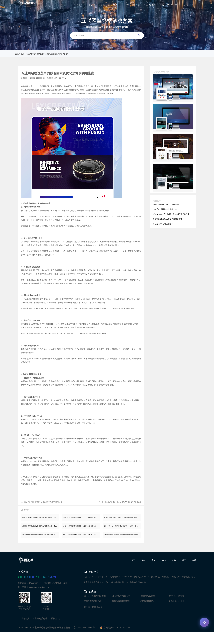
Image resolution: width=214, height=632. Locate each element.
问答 (127, 5)
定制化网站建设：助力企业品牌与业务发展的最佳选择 (123, 502)
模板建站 (55, 618)
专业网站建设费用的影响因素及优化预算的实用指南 (47, 54)
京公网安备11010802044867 (116, 627)
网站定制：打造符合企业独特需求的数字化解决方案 (45, 502)
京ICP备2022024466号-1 (85, 627)
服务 (91, 5)
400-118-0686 (26, 577)
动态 (115, 5)
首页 (78, 5)
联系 (151, 5)
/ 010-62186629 (46, 577)
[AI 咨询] (204, 622)
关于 (139, 5)
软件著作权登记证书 (93, 607)
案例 (103, 5)
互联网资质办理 (39, 618)
